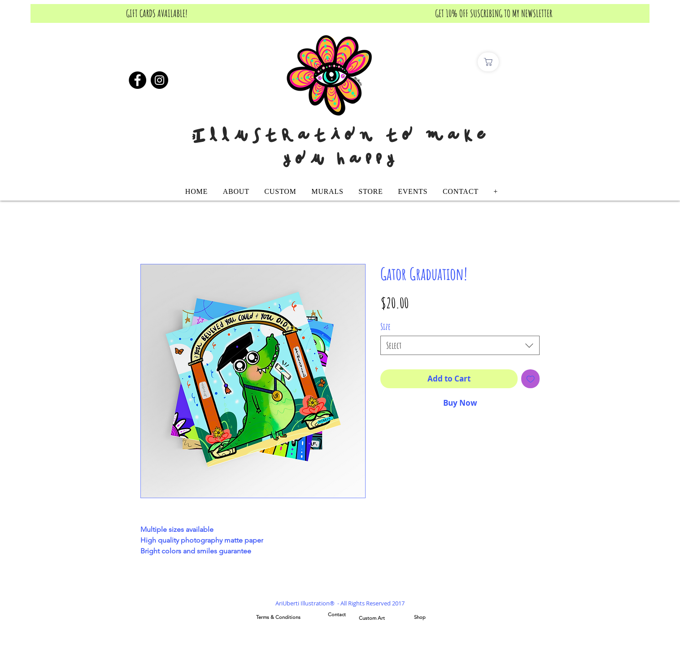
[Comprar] (488, 62)
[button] (280, 192)
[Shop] (419, 618)
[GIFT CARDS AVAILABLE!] (156, 13)
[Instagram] (159, 80)
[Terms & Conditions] (278, 618)
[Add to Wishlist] (530, 378)
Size (385, 326)
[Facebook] (137, 80)
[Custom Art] (372, 618)
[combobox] (460, 345)
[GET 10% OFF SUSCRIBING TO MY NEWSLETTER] (493, 13)
